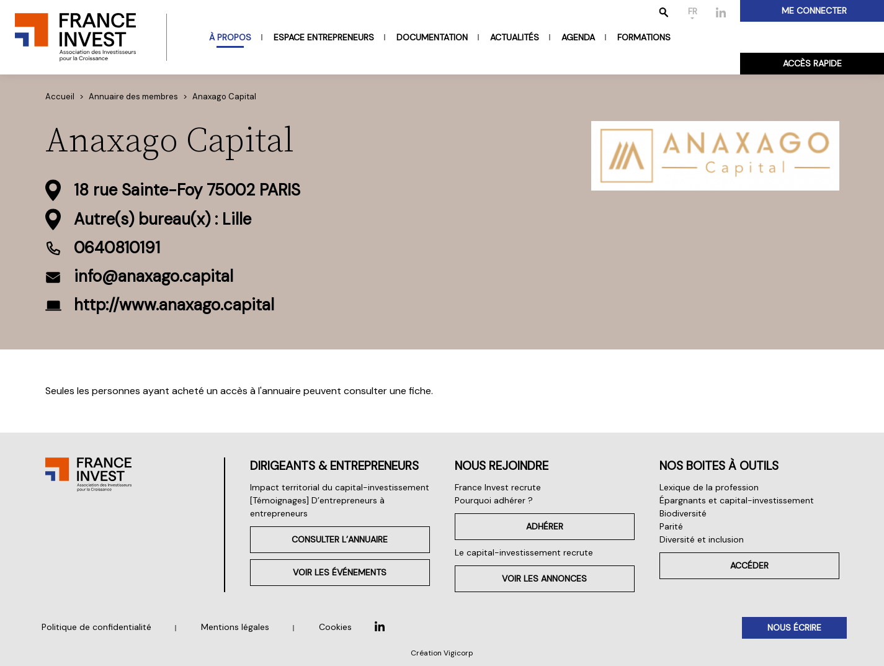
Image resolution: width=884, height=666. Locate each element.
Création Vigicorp (442, 653)
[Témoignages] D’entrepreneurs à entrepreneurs (317, 507)
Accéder (749, 565)
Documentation (432, 37)
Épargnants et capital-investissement (736, 500)
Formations (644, 37)
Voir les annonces (544, 578)
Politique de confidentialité (96, 626)
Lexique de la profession (709, 487)
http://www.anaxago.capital (174, 304)
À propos (230, 37)
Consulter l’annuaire (340, 539)
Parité (671, 526)
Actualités (514, 37)
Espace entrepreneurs (324, 37)
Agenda (578, 37)
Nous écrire (794, 627)
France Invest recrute (498, 487)
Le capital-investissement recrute (524, 552)
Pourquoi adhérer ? (494, 500)
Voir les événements (339, 572)
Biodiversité (683, 513)
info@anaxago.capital (153, 276)
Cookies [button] (335, 626)
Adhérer (544, 526)
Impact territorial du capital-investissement (339, 487)
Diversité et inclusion (701, 539)
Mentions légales (235, 626)
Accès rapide (812, 63)
